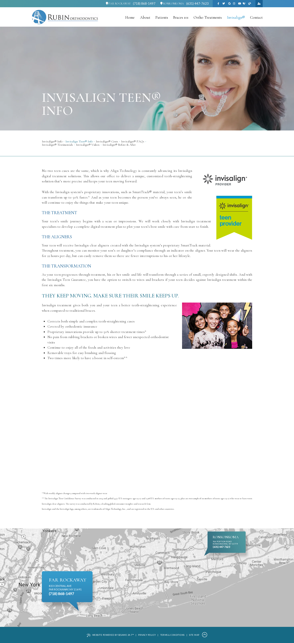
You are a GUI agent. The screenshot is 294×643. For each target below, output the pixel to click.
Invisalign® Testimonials (57, 144)
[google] (229, 3)
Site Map (194, 635)
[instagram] (234, 3)
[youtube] (239, 3)
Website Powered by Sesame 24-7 (110, 635)
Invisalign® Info (52, 141)
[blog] (249, 3)
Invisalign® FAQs (132, 141)
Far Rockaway (118, 3)
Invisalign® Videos (88, 144)
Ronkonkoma (172, 3)
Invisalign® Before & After (119, 144)
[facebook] (218, 3)
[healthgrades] (244, 3)
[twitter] (224, 3)
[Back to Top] (204, 635)
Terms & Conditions (172, 635)
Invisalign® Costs (107, 141)
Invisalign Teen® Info (79, 141)
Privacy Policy (147, 635)
